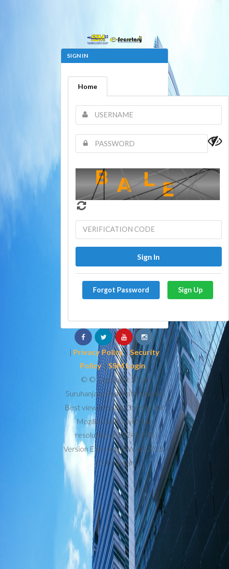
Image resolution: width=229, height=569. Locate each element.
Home (87, 86)
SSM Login (126, 365)
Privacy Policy (98, 351)
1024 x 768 (135, 434)
